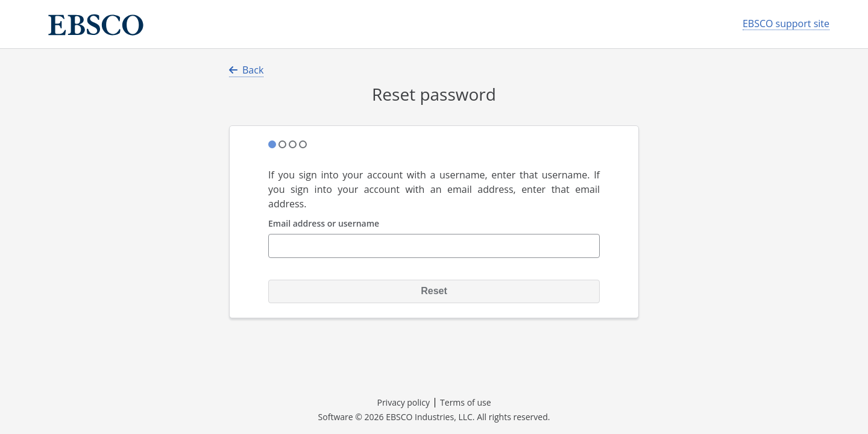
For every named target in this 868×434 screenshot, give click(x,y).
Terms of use (465, 402)
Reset (434, 291)
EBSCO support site (786, 24)
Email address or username (323, 224)
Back (246, 70)
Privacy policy (403, 402)
